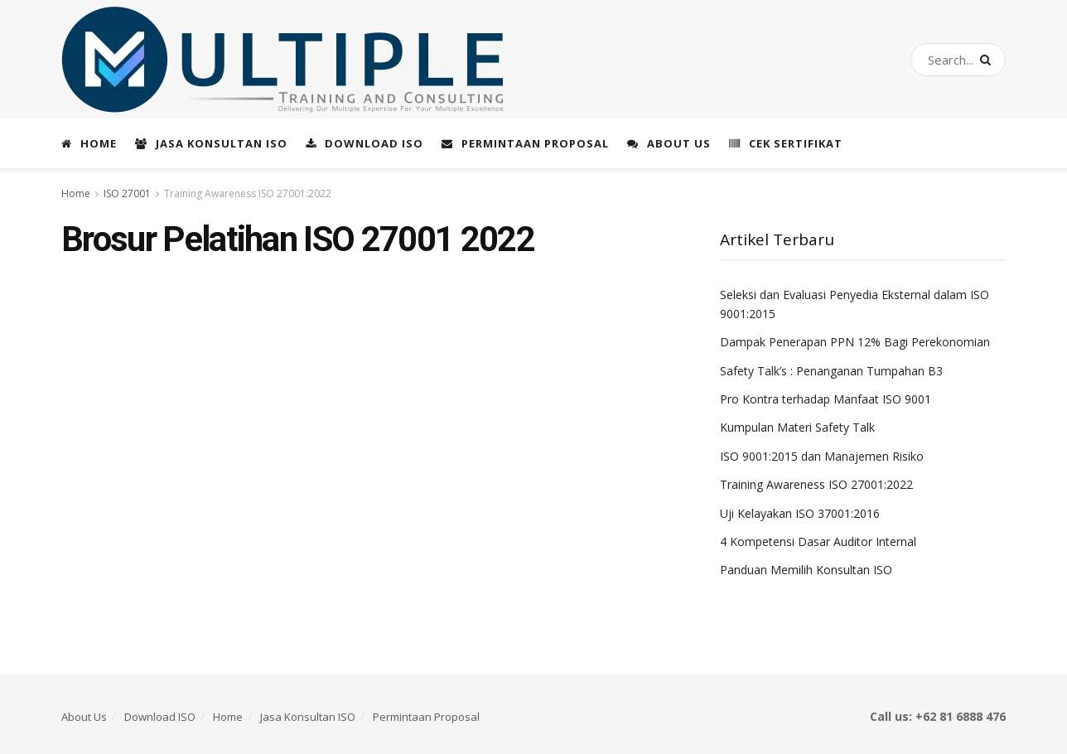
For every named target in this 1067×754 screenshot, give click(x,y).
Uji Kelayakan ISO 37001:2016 (800, 513)
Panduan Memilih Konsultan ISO (806, 570)
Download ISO (364, 143)
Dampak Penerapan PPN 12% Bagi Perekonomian (855, 342)
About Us (669, 143)
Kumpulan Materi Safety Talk (797, 427)
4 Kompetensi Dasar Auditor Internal (818, 541)
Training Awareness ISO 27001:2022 (247, 193)
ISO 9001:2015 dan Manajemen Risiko (822, 456)
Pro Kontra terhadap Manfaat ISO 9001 (825, 399)
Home (89, 143)
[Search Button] (989, 59)
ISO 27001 (127, 193)
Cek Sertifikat (785, 143)
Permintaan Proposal (525, 143)
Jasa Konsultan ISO (211, 143)
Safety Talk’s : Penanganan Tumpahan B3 (831, 371)
